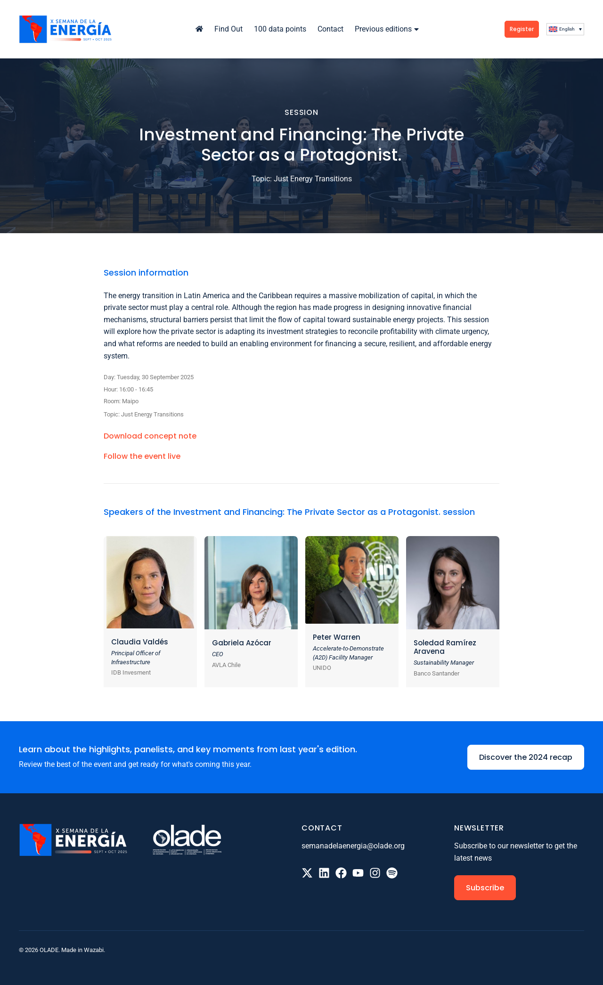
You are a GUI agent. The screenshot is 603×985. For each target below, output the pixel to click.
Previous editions (388, 28)
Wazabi (94, 949)
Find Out (228, 28)
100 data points (280, 28)
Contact (330, 28)
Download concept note (150, 435)
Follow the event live (142, 456)
